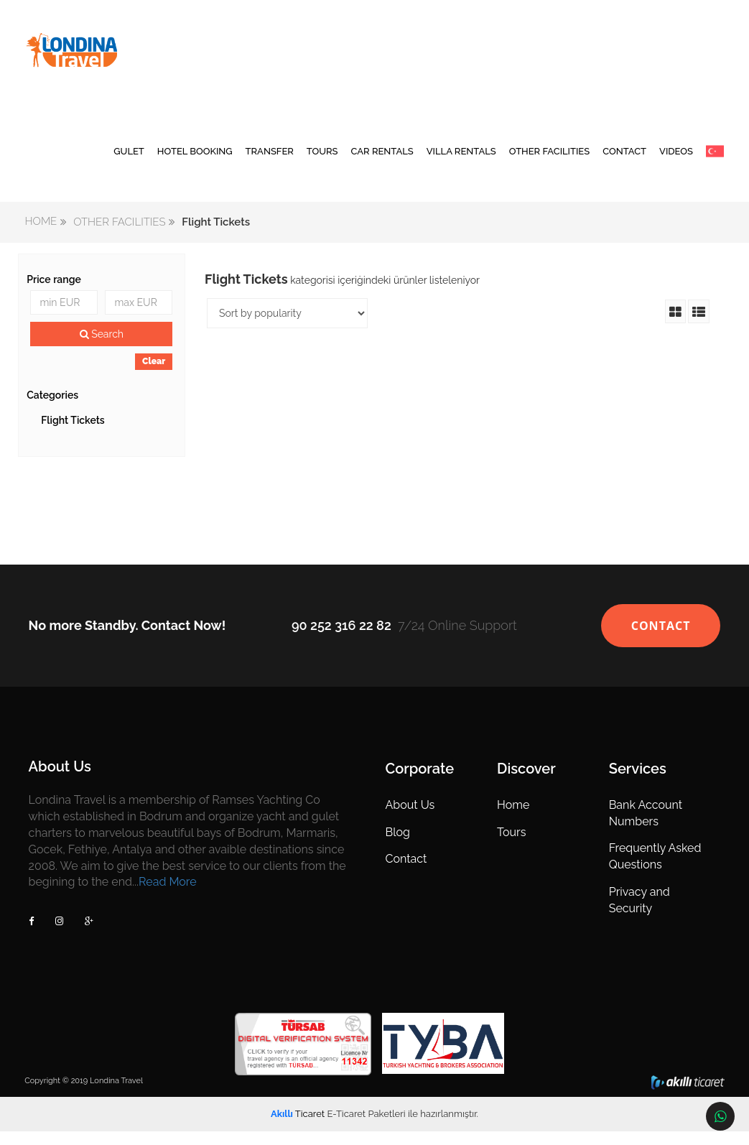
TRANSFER (270, 161)
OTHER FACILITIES (549, 161)
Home (513, 818)
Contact (406, 872)
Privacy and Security (638, 914)
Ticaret (298, 1127)
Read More (169, 895)
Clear (154, 375)
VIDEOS (676, 161)
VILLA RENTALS (461, 161)
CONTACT (624, 161)
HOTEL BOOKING (195, 161)
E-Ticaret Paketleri (366, 1127)
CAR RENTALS (382, 161)
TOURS (322, 161)
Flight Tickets (74, 434)
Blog (398, 846)
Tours (511, 846)
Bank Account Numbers (644, 827)
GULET (128, 161)
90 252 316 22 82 (341, 638)
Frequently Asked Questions (654, 870)
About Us (410, 818)
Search (102, 347)
